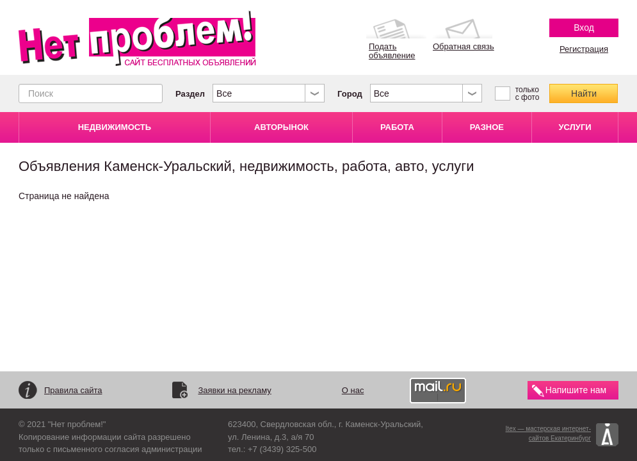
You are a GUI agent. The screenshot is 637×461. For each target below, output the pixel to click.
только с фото (527, 93)
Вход (584, 27)
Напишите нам (575, 390)
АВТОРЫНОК (281, 127)
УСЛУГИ (575, 127)
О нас (353, 390)
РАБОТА (397, 127)
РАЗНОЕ (487, 127)
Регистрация (584, 49)
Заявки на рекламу (234, 390)
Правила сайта (73, 390)
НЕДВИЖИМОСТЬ (114, 127)
